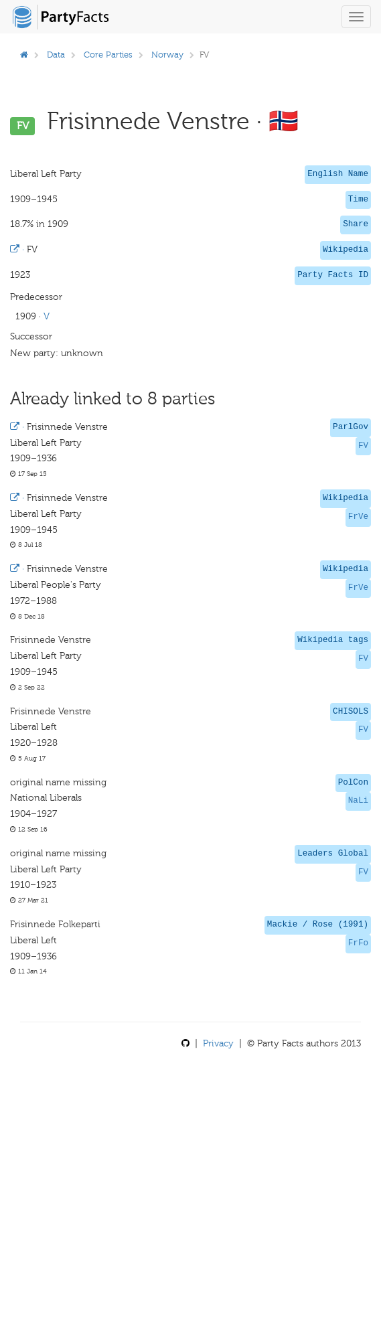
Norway (167, 55)
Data (56, 55)
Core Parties (108, 55)
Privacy (218, 1043)
